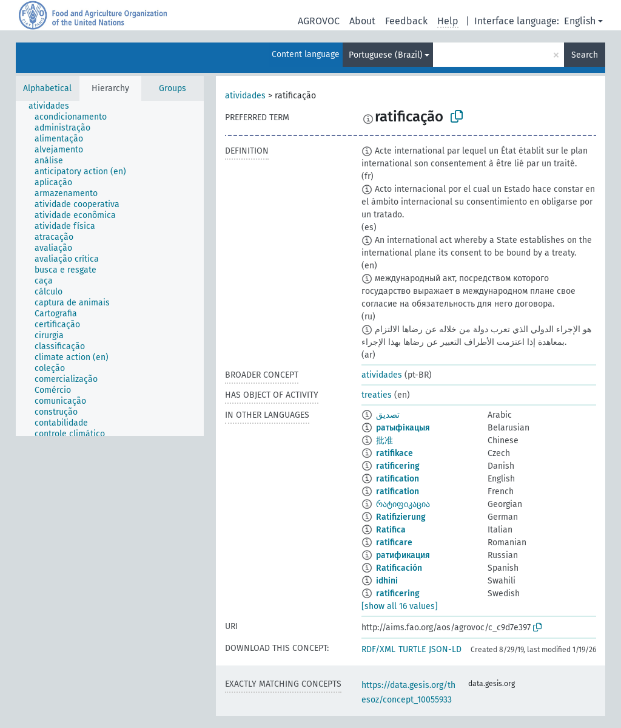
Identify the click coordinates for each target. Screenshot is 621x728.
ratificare (394, 542)
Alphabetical (47, 88)
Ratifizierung (401, 517)
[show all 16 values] (399, 606)
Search (584, 55)
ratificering (398, 466)
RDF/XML (378, 649)
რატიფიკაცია (403, 504)
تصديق (388, 415)
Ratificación (399, 568)
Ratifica (391, 530)
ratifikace (394, 453)
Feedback (406, 21)
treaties (376, 395)
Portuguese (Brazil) (386, 55)
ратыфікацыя (403, 428)
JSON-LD (445, 649)
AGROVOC (319, 21)
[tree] (110, 268)
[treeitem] (54, 106)
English (580, 21)
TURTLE (412, 649)
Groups (172, 88)
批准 (384, 440)
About (362, 21)
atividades (245, 95)
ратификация (403, 555)
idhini (387, 581)
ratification (397, 479)
